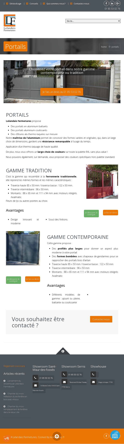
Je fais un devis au (62, 92)
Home (104, 46)
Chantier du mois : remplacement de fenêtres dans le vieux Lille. (15, 409)
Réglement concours (14, 366)
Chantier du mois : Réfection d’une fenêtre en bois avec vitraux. (15, 397)
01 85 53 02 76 (112, 8)
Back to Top (57, 436)
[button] (7, 438)
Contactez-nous (81, 3)
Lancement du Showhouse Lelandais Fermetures (14, 384)
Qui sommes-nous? (55, 3)
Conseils (34, 3)
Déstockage (15, 3)
